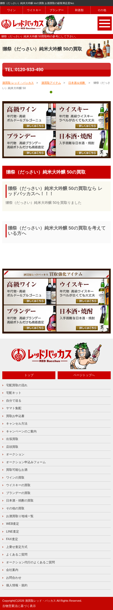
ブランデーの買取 (18, 493)
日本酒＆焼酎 (77, 82)
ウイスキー (34, 10)
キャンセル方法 (16, 423)
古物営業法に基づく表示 (19, 606)
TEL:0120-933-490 (24, 69)
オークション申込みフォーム (26, 462)
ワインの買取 (15, 477)
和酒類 (79, 10)
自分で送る (13, 400)
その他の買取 (15, 508)
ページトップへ (84, 375)
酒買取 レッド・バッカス (18, 82)
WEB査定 (12, 523)
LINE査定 (12, 531)
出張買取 (12, 439)
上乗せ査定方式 (16, 547)
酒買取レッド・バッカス (40, 600)
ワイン (11, 10)
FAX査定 (12, 539)
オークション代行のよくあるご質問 (30, 562)
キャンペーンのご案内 (21, 431)
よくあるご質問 (16, 554)
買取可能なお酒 (16, 470)
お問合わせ (13, 577)
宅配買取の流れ (16, 385)
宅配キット (13, 393)
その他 (102, 10)
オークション (15, 454)
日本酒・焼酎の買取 (20, 500)
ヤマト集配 (13, 408)
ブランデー (57, 10)
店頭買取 (12, 447)
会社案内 (12, 570)
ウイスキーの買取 (18, 485)
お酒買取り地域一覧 (20, 516)
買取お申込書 (15, 416)
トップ (29, 375)
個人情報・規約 (16, 585)
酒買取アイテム (51, 82)
